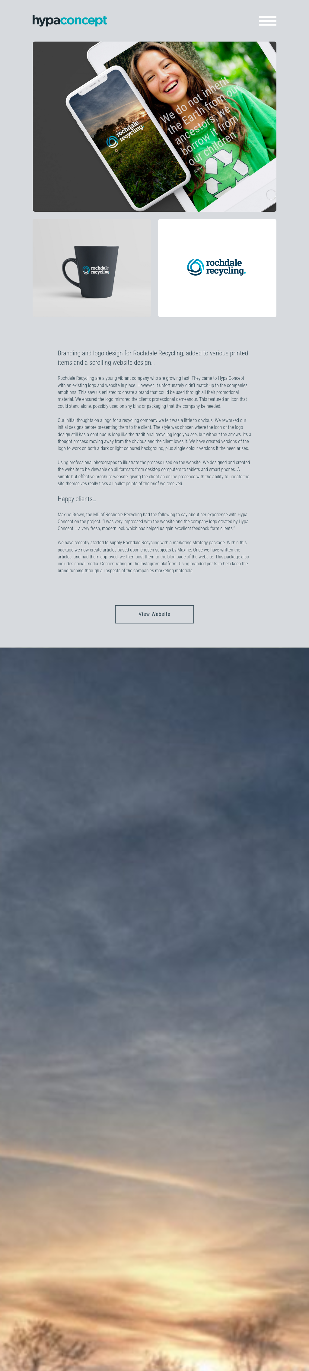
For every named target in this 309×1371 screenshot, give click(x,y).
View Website (154, 614)
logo (108, 420)
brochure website (112, 476)
